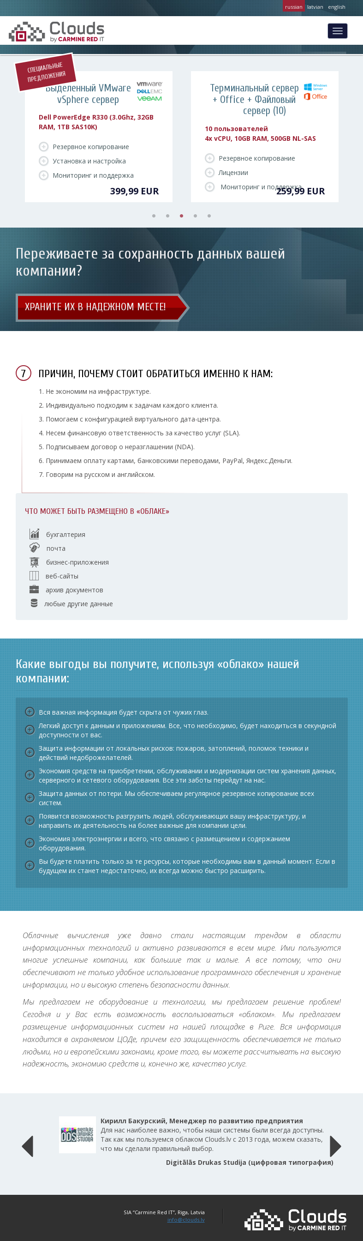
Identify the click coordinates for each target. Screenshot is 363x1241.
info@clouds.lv (186, 1219)
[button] (27, 1144)
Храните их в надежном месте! (95, 307)
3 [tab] (181, 216)
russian (294, 6)
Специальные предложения (45, 72)
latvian (315, 6)
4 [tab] (195, 216)
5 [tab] (209, 216)
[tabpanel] (99, 136)
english (336, 6)
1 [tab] (154, 216)
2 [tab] (168, 216)
